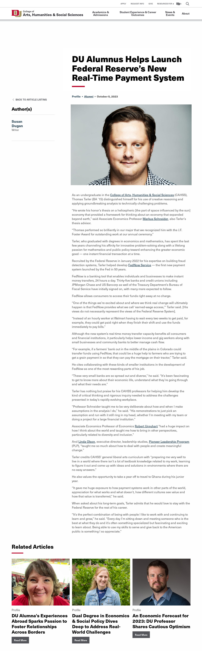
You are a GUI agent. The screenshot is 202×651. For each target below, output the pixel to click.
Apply (123, 3)
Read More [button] (20, 640)
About (185, 13)
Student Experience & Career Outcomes (138, 13)
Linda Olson (86, 441)
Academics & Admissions (101, 13)
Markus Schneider (155, 219)
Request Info (137, 3)
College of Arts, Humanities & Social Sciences (142, 195)
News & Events (170, 13)
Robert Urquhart (146, 426)
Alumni (88, 96)
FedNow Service (139, 265)
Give (151, 3)
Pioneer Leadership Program (169, 441)
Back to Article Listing (29, 99)
